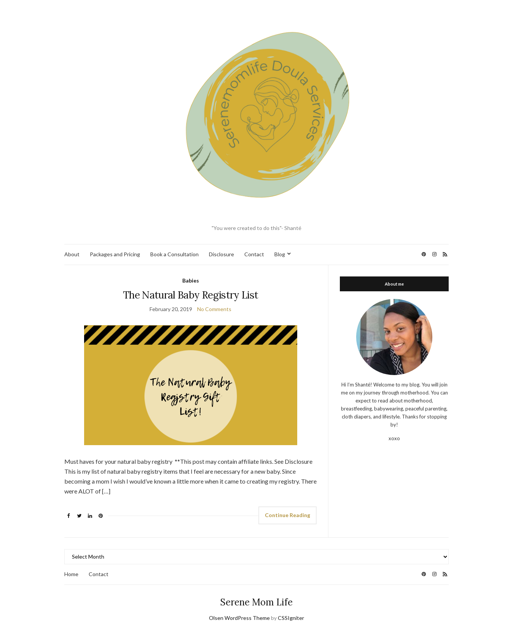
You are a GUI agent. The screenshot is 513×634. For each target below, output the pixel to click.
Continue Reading (287, 515)
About (72, 254)
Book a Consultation (174, 254)
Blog (279, 254)
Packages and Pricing (115, 254)
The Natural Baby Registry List (190, 295)
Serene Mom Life (256, 602)
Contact (254, 254)
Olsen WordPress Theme (239, 618)
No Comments (214, 309)
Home (71, 574)
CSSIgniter (291, 618)
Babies (190, 280)
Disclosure (221, 254)
